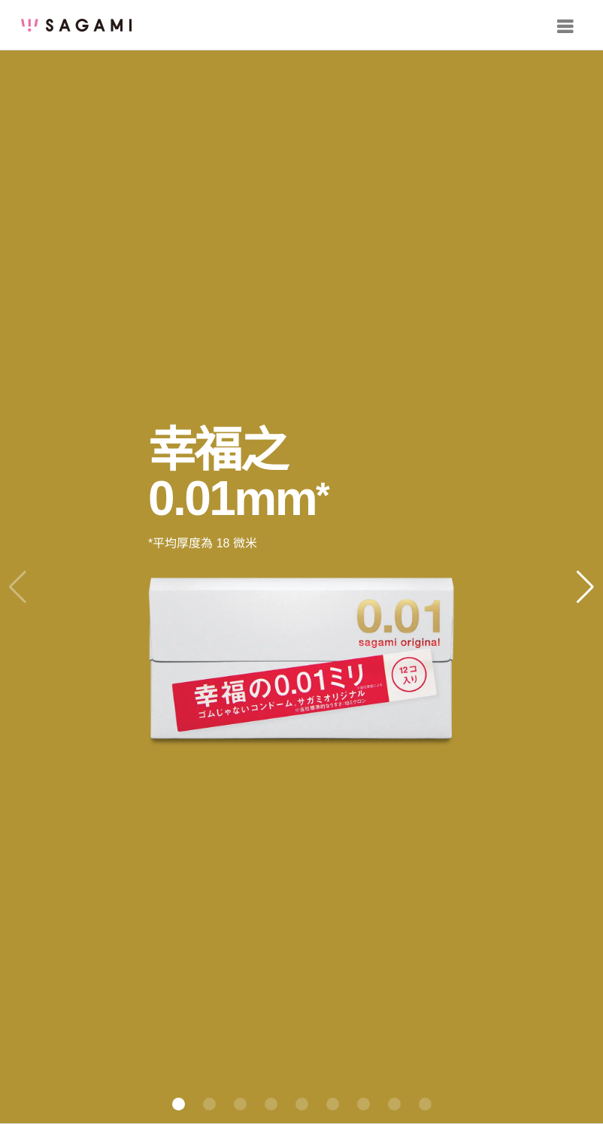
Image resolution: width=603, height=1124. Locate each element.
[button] (178, 1104)
